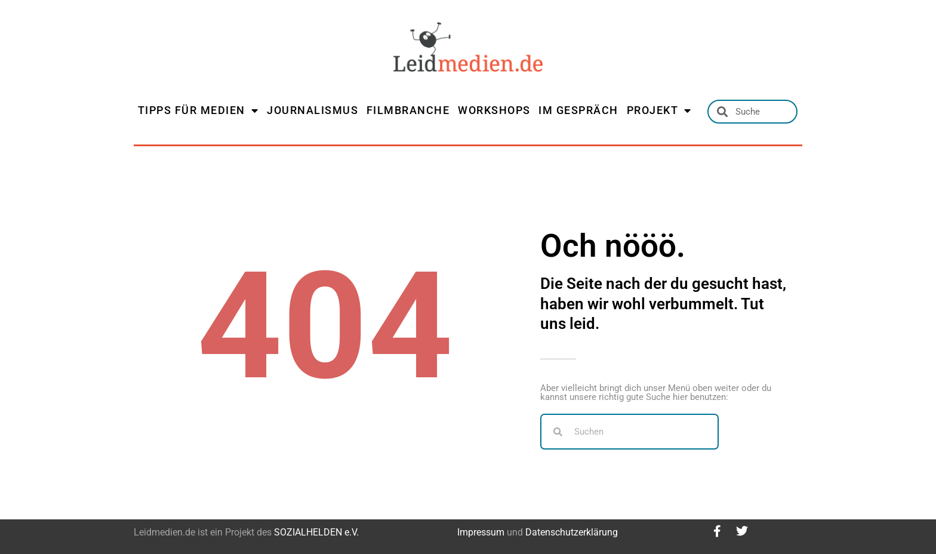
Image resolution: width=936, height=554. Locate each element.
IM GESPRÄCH (578, 110)
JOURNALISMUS (312, 110)
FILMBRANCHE (408, 110)
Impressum (480, 532)
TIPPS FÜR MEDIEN (198, 110)
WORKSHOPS (494, 110)
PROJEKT (659, 110)
